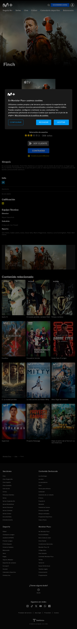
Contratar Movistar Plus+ (46, 556)
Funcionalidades (43, 534)
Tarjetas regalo (43, 569)
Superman (5, 441)
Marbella (41, 504)
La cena (41, 479)
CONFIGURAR (16, 122)
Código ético (42, 550)
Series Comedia (7, 510)
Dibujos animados (44, 513)
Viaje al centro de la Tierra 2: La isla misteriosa (63, 441)
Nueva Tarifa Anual (44, 566)
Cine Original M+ (8, 479)
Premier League (7, 541)
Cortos (5, 491)
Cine (26, 10)
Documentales (7, 516)
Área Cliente (42, 541)
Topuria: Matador (8, 559)
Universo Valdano (8, 547)
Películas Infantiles (8, 495)
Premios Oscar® (44, 510)
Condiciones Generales (46, 544)
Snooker (5, 569)
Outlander (42, 491)
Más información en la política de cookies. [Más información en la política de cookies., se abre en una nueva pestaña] (31, 115)
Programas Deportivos (45, 516)
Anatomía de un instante (46, 495)
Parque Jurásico (57, 317)
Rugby (4, 556)
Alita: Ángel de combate (59, 399)
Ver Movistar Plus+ (44, 531)
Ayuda (38, 591)
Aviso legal (38, 612)
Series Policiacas (8, 507)
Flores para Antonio (45, 488)
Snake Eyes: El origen (59, 358)
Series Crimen (7, 513)
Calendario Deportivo (9, 572)
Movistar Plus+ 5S (44, 547)
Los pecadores (43, 482)
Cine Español (7, 482)
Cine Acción (6, 488)
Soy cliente (38, 143)
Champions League (8, 534)
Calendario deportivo (50, 10)
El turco (41, 498)
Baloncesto (68, 10)
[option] (13, 257)
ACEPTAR (61, 122)
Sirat (40, 485)
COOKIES (56, 612)
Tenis (4, 553)
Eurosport (6, 566)
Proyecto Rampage (33, 441)
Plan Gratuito (43, 553)
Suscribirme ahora (60, 5)
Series (18, 10)
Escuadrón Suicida (33, 358)
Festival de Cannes (44, 507)
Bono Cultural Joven (45, 537)
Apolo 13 (5, 317)
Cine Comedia (7, 485)
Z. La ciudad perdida (9, 399)
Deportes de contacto (9, 562)
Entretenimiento (8, 520)
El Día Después (7, 544)
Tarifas (41, 559)
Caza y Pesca (42, 520)
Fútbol (34, 10)
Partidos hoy (6, 575)
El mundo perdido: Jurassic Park (38, 317)
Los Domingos (43, 476)
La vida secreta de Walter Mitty (38, 399)
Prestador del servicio (25, 612)
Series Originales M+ (9, 501)
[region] (38, 109)
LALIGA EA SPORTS (8, 537)
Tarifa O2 (41, 562)
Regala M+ (7, 10)
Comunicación (43, 572)
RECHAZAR (43, 122)
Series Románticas (8, 504)
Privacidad (47, 612)
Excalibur (5, 358)
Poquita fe (42, 501)
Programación (43, 575)
